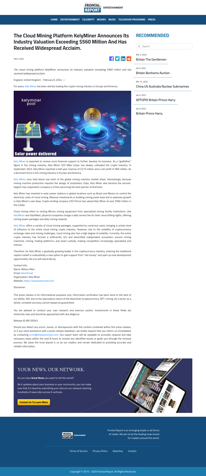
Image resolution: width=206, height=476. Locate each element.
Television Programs (131, 19)
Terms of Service (79, 451)
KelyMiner (19, 215)
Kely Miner (30, 86)
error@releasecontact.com (43, 334)
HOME (54, 19)
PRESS (151, 19)
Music (112, 19)
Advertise (118, 451)
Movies (101, 19)
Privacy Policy (100, 451)
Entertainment (70, 19)
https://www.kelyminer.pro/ (39, 280)
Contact (132, 451)
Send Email (27, 273)
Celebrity (88, 19)
